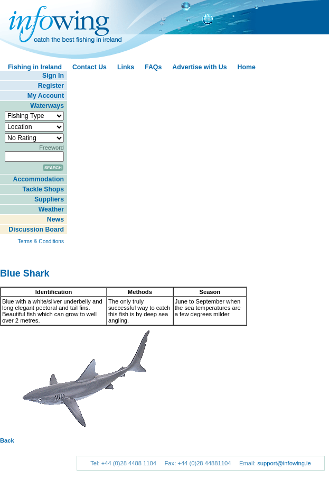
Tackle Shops (43, 189)
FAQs (153, 67)
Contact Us (89, 67)
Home (247, 67)
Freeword (51, 147)
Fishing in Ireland (35, 67)
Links (125, 67)
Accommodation (38, 179)
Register (51, 85)
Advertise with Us (199, 67)
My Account (45, 95)
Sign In (53, 75)
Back (7, 440)
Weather (51, 209)
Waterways (47, 105)
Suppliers (49, 199)
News (55, 219)
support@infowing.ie (284, 463)
